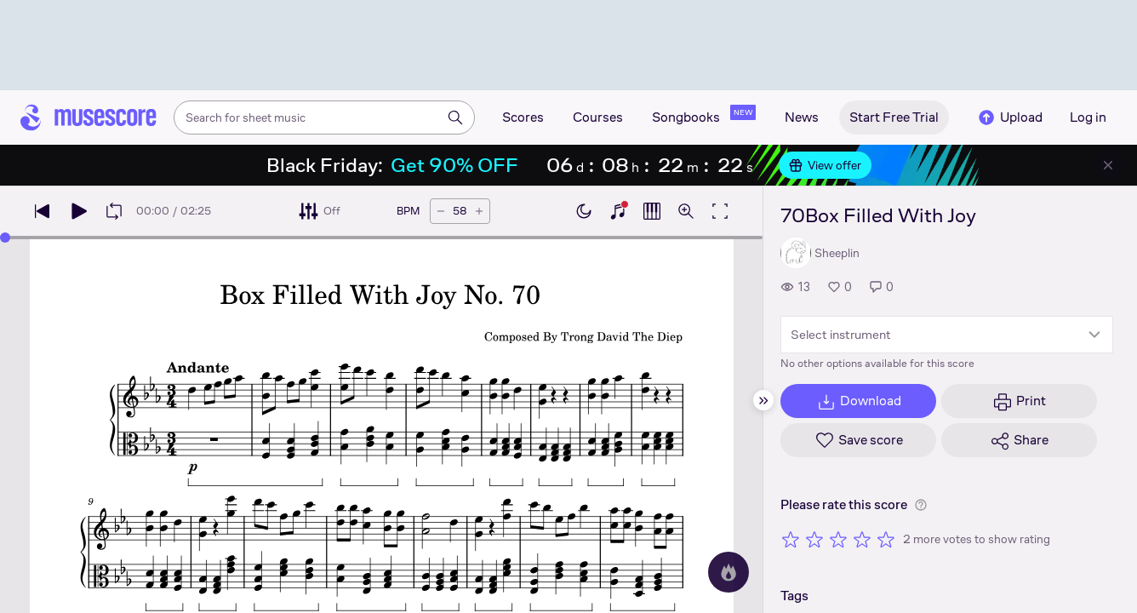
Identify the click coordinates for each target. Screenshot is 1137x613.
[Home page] (88, 117)
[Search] (455, 117)
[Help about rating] (921, 505)
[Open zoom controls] (686, 211)
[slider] (5, 237)
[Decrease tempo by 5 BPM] (440, 211)
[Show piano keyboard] (618, 211)
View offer (825, 165)
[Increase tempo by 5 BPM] (479, 211)
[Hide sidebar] (763, 400)
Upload (1009, 117)
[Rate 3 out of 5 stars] (838, 539)
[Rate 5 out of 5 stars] (886, 539)
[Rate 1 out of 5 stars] (790, 539)
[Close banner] (1108, 165)
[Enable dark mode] (584, 211)
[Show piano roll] (652, 211)
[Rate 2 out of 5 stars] (814, 539)
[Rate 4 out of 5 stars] (862, 539)
